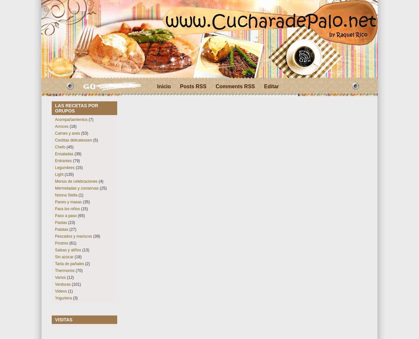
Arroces (61, 126)
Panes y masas (68, 202)
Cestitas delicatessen (73, 140)
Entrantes (63, 161)
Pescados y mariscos (73, 236)
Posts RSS (193, 86)
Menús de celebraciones (76, 181)
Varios (60, 277)
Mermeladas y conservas (77, 188)
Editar (271, 86)
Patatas (61, 229)
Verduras (63, 284)
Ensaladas (64, 154)
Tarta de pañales (69, 264)
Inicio (164, 86)
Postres (61, 243)
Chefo (60, 147)
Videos (61, 291)
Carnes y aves (67, 133)
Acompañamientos (71, 119)
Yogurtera (63, 298)
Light (59, 174)
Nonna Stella (66, 195)
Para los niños (67, 209)
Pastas (61, 222)
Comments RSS (235, 86)
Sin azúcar (64, 257)
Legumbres (65, 167)
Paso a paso (66, 215)
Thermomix (65, 270)
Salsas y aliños (68, 250)
